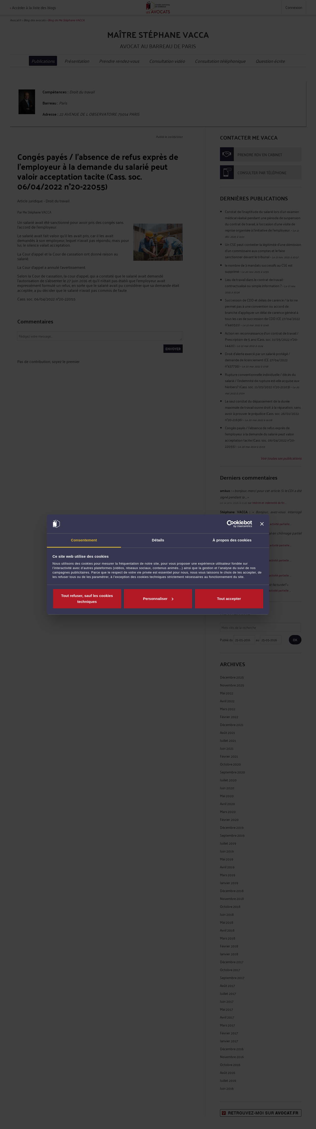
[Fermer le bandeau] (262, 524)
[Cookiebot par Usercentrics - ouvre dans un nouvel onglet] (230, 524)
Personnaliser (158, 598)
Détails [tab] (158, 540)
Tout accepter (229, 598)
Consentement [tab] (84, 540)
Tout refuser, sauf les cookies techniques (87, 599)
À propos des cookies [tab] (232, 540)
